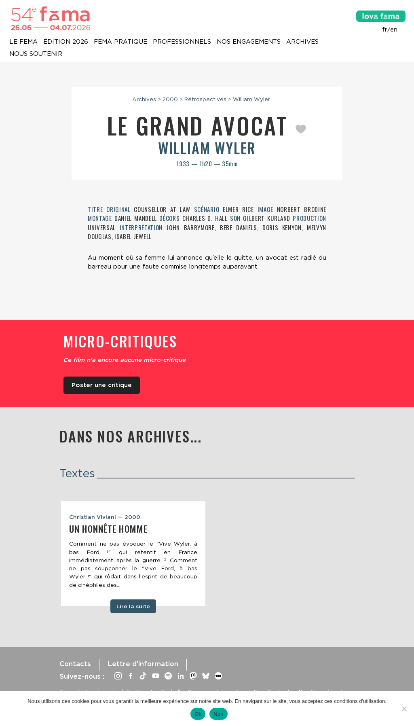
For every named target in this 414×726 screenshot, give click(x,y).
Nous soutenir (35, 54)
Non (218, 714)
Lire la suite (133, 606)
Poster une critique (102, 385)
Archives (302, 42)
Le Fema (23, 42)
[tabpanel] (133, 554)
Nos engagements (249, 42)
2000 (170, 99)
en (393, 29)
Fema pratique (120, 42)
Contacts (75, 664)
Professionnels (182, 42)
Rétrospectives (205, 99)
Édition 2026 (65, 42)
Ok (197, 714)
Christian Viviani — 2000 (104, 517)
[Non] (404, 709)
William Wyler (251, 99)
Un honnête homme (108, 529)
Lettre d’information (143, 664)
